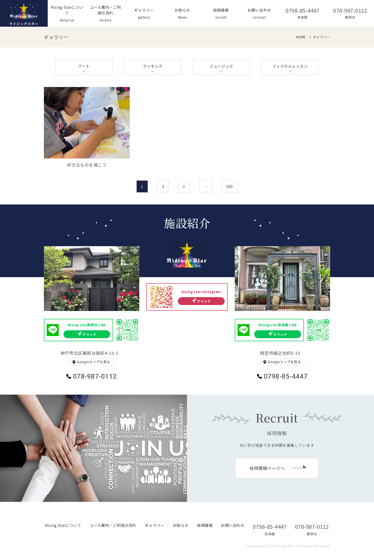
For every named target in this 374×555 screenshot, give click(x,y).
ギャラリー (155, 525)
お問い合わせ (232, 525)
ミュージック (221, 66)
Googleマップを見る (93, 361)
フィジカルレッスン (290, 66)
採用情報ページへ (267, 468)
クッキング (153, 66)
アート (84, 66)
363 (229, 186)
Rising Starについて (63, 525)
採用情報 (205, 525)
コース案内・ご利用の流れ (112, 525)
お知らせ (181, 525)
